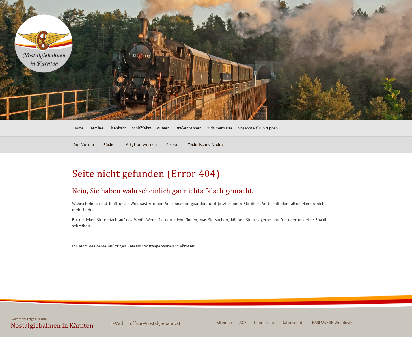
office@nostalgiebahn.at (155, 323)
